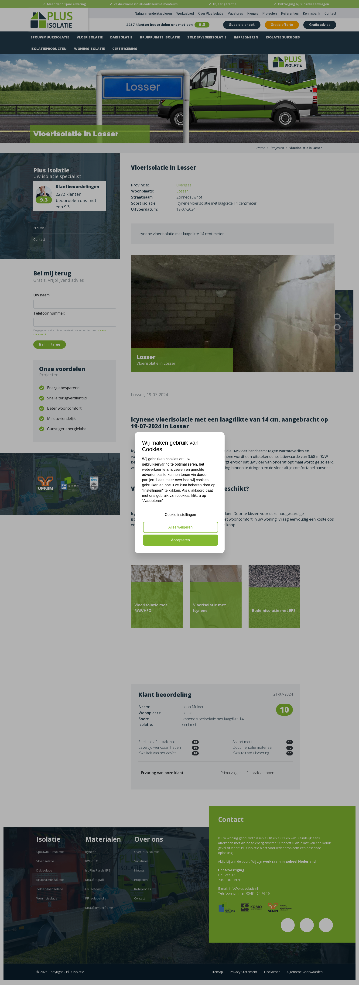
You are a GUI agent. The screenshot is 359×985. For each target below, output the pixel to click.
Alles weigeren (180, 527)
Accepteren (180, 540)
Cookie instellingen (180, 515)
